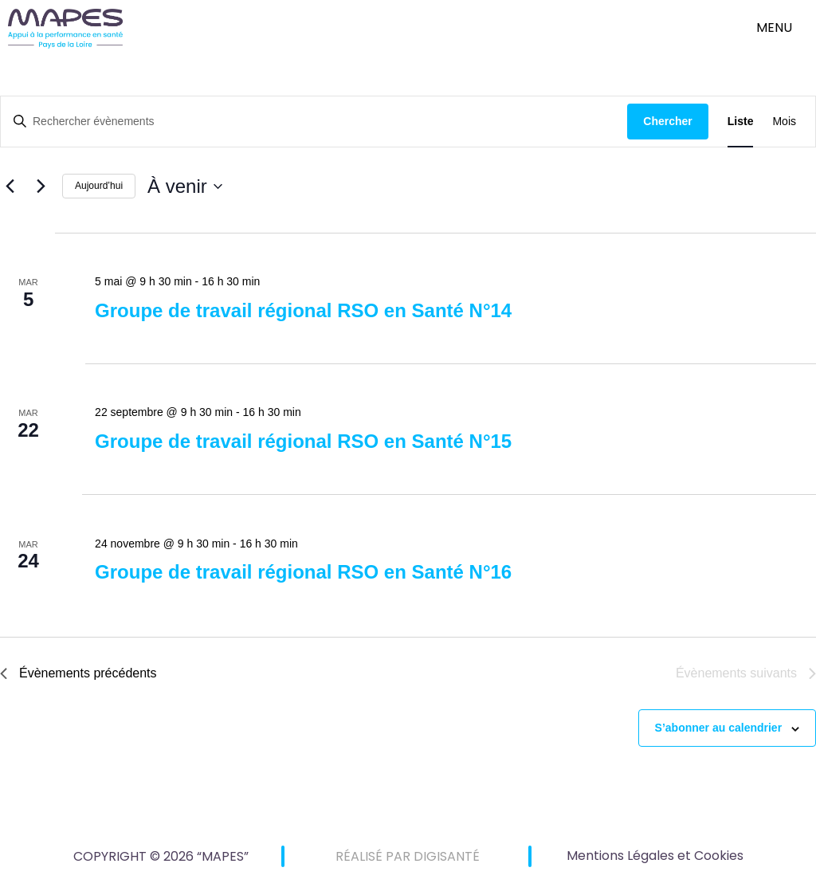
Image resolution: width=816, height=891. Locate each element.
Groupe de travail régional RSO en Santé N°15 (303, 441)
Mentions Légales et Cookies (655, 855)
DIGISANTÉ (447, 856)
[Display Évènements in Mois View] (784, 121)
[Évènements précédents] (9, 186)
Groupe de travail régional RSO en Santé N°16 (303, 572)
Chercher (667, 121)
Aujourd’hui (99, 185)
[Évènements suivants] (40, 186)
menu (774, 27)
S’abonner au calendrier (719, 727)
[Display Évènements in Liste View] (741, 121)
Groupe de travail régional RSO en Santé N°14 (303, 310)
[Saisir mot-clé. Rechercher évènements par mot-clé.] (314, 121)
